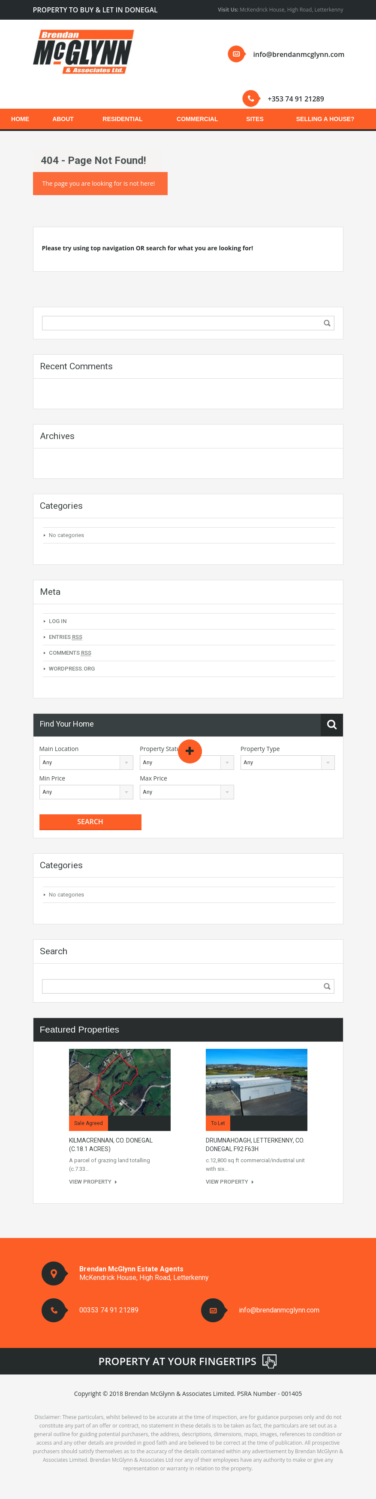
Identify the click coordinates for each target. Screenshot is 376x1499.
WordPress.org (72, 668)
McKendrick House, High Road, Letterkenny (280, 9)
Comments (70, 653)
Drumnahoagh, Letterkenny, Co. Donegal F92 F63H (255, 1144)
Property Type (260, 749)
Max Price (153, 778)
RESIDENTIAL (122, 119)
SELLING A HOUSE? (325, 119)
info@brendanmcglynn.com (299, 54)
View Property (93, 1181)
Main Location (59, 749)
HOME (20, 119)
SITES (254, 119)
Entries (65, 637)
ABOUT (63, 119)
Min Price (52, 778)
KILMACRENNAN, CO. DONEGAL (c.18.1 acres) (111, 1144)
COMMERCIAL (197, 119)
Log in (57, 621)
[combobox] (86, 762)
